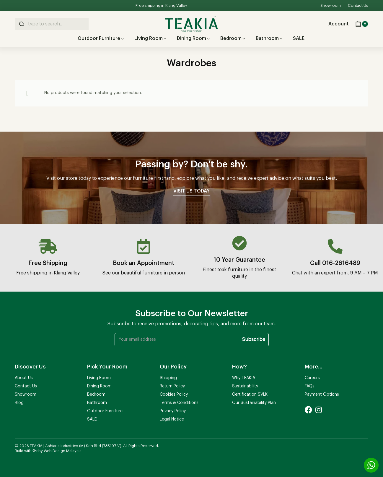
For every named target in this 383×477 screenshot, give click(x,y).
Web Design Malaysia (63, 451)
